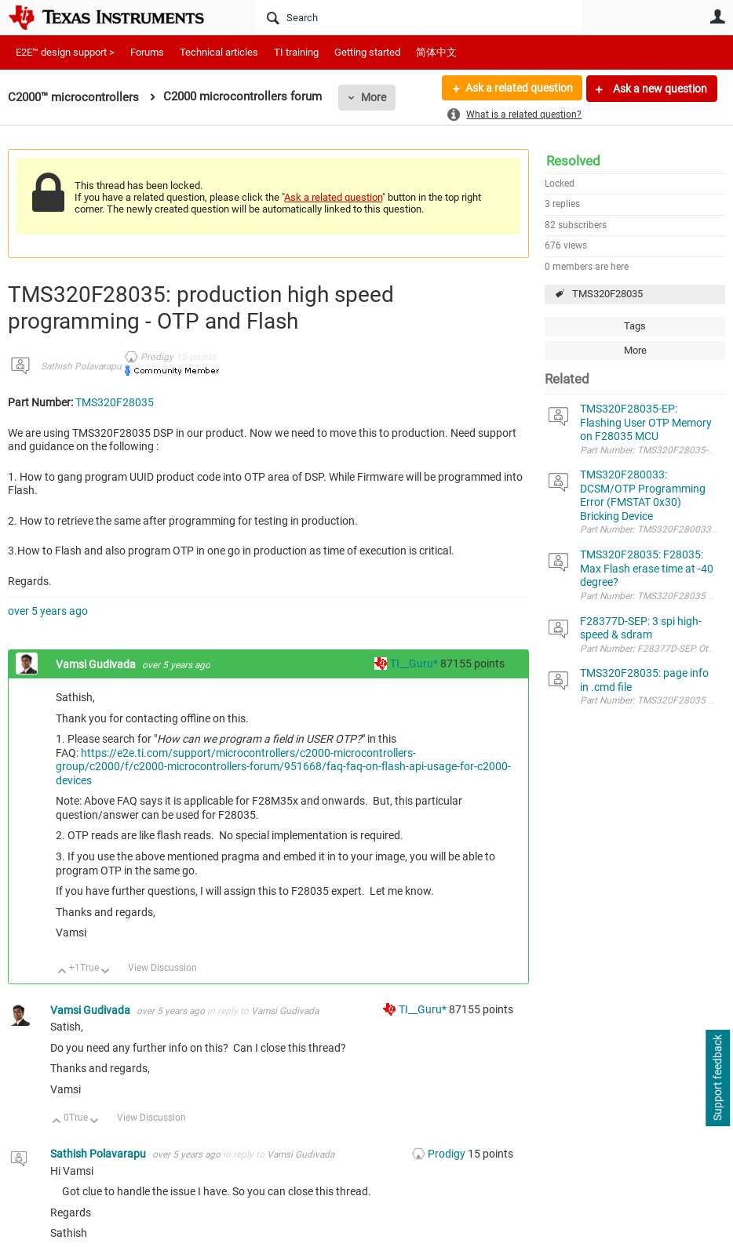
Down (105, 972)
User (717, 16)
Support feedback (717, 1078)
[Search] (418, 17)
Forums (147, 52)
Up (62, 972)
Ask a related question (518, 88)
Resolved (573, 161)
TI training (296, 52)
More (373, 97)
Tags (635, 326)
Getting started (367, 52)
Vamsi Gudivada (97, 664)
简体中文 (436, 52)
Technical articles (219, 52)
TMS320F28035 (607, 294)
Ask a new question (659, 88)
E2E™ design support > (65, 52)
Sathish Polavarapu (81, 366)
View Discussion (162, 967)
